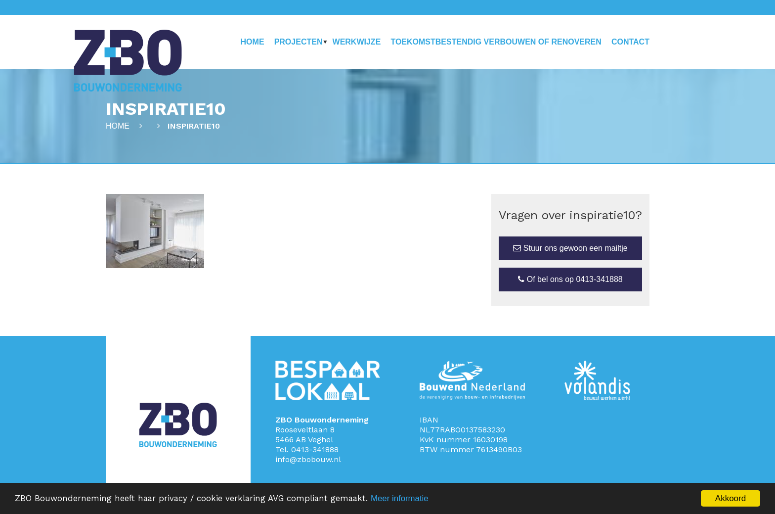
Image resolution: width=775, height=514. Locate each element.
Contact (630, 42)
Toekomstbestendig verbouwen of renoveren (495, 42)
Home (252, 42)
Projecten (298, 42)
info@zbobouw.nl (308, 459)
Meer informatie (404, 499)
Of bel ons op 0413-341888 (570, 279)
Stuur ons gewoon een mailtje (570, 248)
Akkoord (730, 498)
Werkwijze (357, 42)
